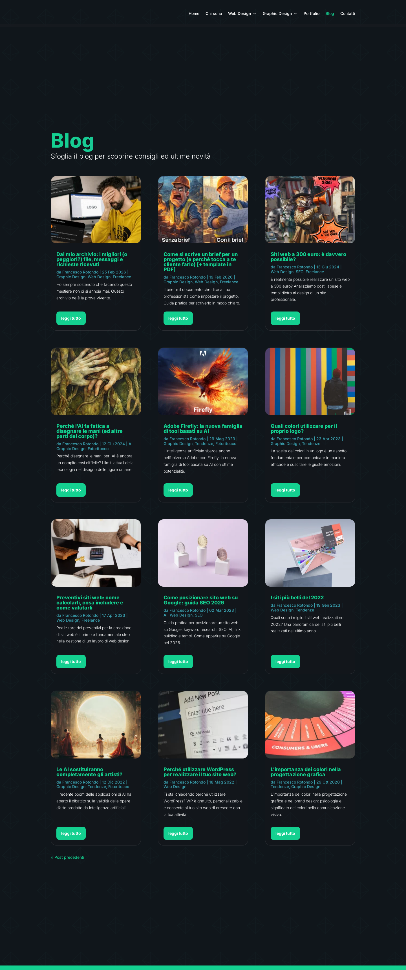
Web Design (239, 13)
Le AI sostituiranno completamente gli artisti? (89, 774)
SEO (199, 617)
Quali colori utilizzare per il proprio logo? (304, 431)
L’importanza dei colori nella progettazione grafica (306, 774)
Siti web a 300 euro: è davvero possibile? (308, 259)
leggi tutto (71, 321)
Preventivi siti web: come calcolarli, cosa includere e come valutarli (89, 605)
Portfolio (311, 13)
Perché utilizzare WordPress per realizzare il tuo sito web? (200, 774)
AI (131, 446)
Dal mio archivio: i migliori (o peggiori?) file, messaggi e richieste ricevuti (91, 262)
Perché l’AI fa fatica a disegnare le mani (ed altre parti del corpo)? (89, 434)
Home (194, 13)
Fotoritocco (98, 451)
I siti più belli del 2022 (297, 600)
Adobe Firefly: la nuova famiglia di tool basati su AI (203, 431)
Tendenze (97, 789)
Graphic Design (277, 13)
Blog (330, 13)
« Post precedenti (67, 860)
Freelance (122, 279)
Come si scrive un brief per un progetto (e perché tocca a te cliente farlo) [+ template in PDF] (201, 264)
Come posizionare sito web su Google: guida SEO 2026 (201, 602)
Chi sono (214, 13)
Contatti (347, 13)
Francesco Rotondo (80, 274)
